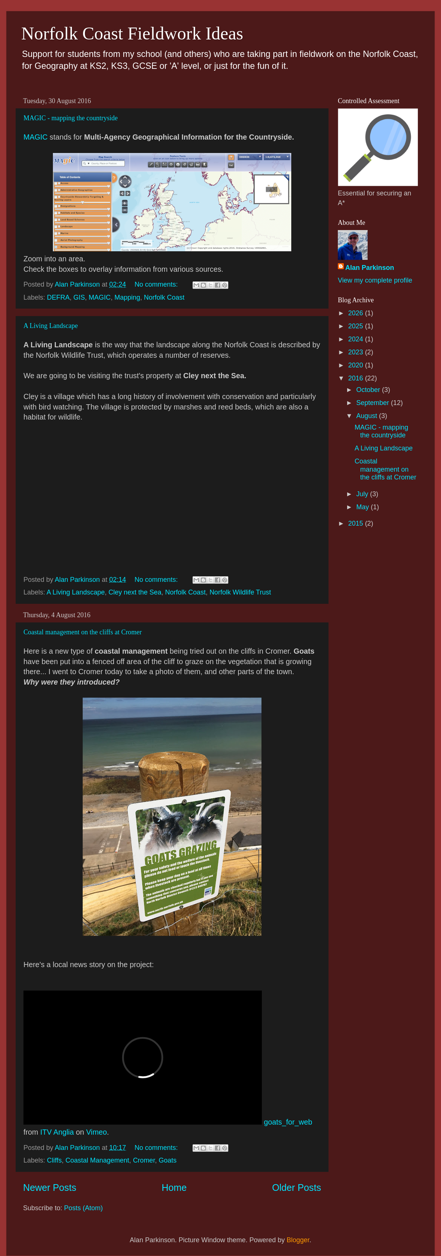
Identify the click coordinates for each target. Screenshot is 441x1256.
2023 (356, 352)
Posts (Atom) (83, 1208)
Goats (168, 1160)
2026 (356, 313)
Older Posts (296, 1187)
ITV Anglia (57, 1132)
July (363, 494)
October (369, 389)
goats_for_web (288, 1122)
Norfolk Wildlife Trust (240, 592)
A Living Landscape (50, 325)
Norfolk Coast (164, 297)
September (373, 403)
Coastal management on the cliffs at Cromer (82, 632)
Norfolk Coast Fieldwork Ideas (132, 33)
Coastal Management (97, 1160)
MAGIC (35, 137)
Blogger (298, 1240)
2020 (356, 365)
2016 (356, 378)
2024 (356, 339)
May (363, 507)
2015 (356, 523)
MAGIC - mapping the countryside (70, 118)
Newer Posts (49, 1187)
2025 (356, 326)
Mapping (127, 297)
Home (174, 1187)
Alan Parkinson (369, 267)
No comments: (157, 284)
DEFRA (58, 297)
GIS (79, 297)
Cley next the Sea (134, 592)
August (367, 416)
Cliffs (54, 1160)
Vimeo (96, 1132)
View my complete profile (375, 280)
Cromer (144, 1160)
